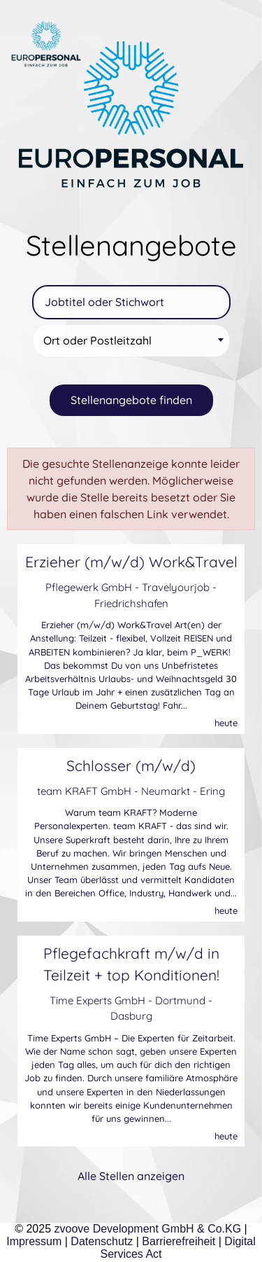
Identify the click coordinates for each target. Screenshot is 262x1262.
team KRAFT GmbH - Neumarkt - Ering (131, 791)
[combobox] (131, 340)
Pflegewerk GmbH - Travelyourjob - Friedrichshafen (131, 595)
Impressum (33, 1241)
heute (226, 722)
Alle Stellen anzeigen (131, 1176)
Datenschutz (102, 1241)
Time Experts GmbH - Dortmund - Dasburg (131, 1008)
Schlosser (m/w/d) (131, 765)
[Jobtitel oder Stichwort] (131, 302)
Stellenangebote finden (131, 400)
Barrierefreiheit (178, 1241)
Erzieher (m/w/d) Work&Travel (131, 562)
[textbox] (133, 340)
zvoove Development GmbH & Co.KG (148, 1229)
